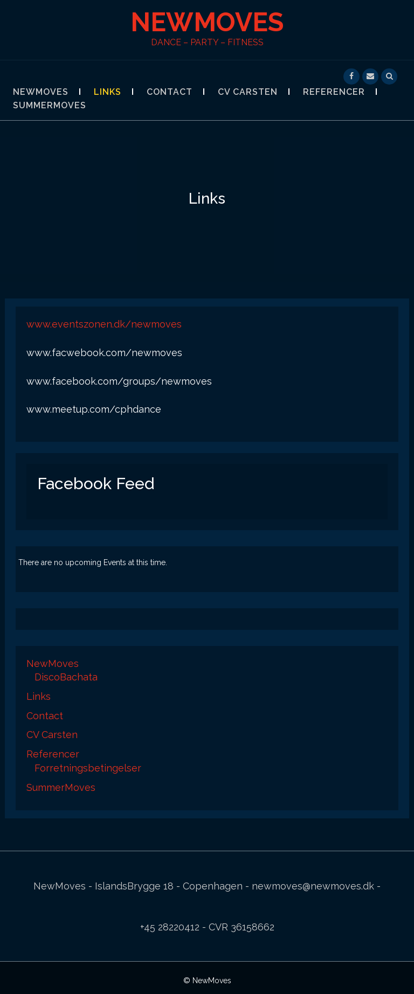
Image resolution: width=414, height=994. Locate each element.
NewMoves (207, 22)
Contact (169, 92)
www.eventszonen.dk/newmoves (104, 324)
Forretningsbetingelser (87, 768)
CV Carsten (248, 92)
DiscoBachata (66, 677)
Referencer (334, 92)
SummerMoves (49, 105)
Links (107, 92)
